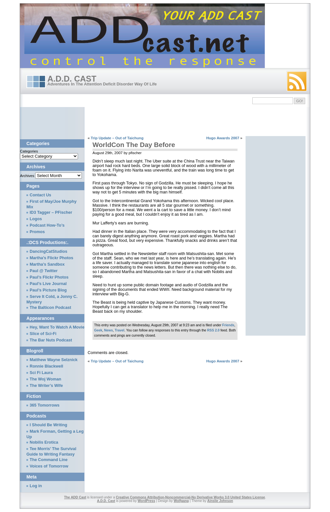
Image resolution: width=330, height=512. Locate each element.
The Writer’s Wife (46, 385)
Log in (36, 486)
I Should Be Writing (48, 425)
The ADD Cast (75, 497)
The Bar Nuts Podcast (51, 340)
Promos (37, 232)
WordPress (146, 501)
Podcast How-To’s (47, 225)
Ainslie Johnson (220, 501)
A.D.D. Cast (71, 78)
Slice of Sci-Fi (43, 333)
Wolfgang (181, 501)
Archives (27, 176)
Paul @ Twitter (44, 271)
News (108, 330)
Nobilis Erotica (44, 442)
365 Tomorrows (45, 405)
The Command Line (48, 460)
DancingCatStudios (48, 251)
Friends (228, 325)
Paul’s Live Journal (48, 283)
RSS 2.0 (213, 330)
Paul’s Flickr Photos (49, 277)
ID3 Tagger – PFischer (51, 212)
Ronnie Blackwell (46, 366)
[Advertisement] (137, 121)
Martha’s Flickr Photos (51, 258)
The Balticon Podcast (50, 307)
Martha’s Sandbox (47, 264)
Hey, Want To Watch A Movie (57, 327)
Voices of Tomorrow (49, 466)
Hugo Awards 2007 (222, 138)
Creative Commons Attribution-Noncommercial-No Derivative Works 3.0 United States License (190, 497)
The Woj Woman (45, 379)
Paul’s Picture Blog (48, 290)
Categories (29, 151)
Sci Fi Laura (41, 372)
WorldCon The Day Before (133, 144)
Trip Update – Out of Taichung (117, 138)
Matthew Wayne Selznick (54, 360)
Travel (119, 330)
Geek (98, 330)
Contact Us (40, 195)
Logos (36, 219)
